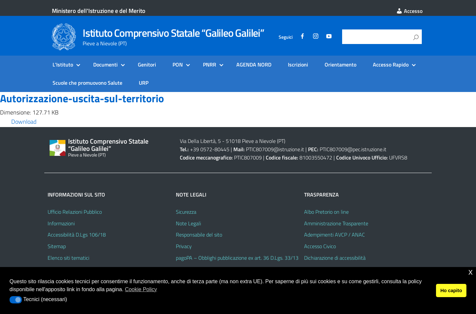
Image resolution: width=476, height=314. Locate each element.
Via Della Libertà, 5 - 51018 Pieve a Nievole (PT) (232, 141)
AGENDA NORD (253, 64)
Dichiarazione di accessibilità (335, 258)
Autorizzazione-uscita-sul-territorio (82, 98)
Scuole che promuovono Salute (87, 83)
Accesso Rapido (391, 64)
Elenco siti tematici (68, 258)
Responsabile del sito (199, 235)
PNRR (209, 64)
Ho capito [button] (451, 290)
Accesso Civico (320, 246)
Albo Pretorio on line (326, 212)
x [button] (470, 272)
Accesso (409, 11)
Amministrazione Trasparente (336, 223)
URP (143, 83)
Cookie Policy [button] (141, 289)
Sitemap (57, 246)
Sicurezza (186, 212)
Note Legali (188, 223)
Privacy (184, 246)
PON (178, 64)
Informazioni (61, 223)
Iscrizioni (298, 64)
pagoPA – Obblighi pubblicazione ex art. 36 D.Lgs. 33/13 (237, 258)
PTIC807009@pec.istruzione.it (353, 149)
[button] (16, 299)
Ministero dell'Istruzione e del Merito (98, 10)
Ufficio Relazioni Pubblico (75, 212)
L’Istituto (63, 64)
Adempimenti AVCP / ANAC (334, 235)
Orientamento (340, 64)
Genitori (147, 64)
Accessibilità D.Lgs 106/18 (77, 235)
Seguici (286, 37)
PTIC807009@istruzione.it (275, 149)
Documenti (105, 64)
